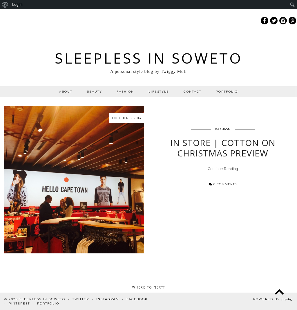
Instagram (107, 299)
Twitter (81, 299)
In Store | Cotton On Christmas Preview (223, 148)
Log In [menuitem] (17, 4)
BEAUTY (94, 91)
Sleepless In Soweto (148, 58)
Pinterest (19, 303)
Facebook (137, 299)
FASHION (125, 91)
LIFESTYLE (158, 91)
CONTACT (192, 91)
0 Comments (223, 184)
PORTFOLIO (227, 91)
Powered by (273, 299)
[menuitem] (5, 4)
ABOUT (65, 91)
